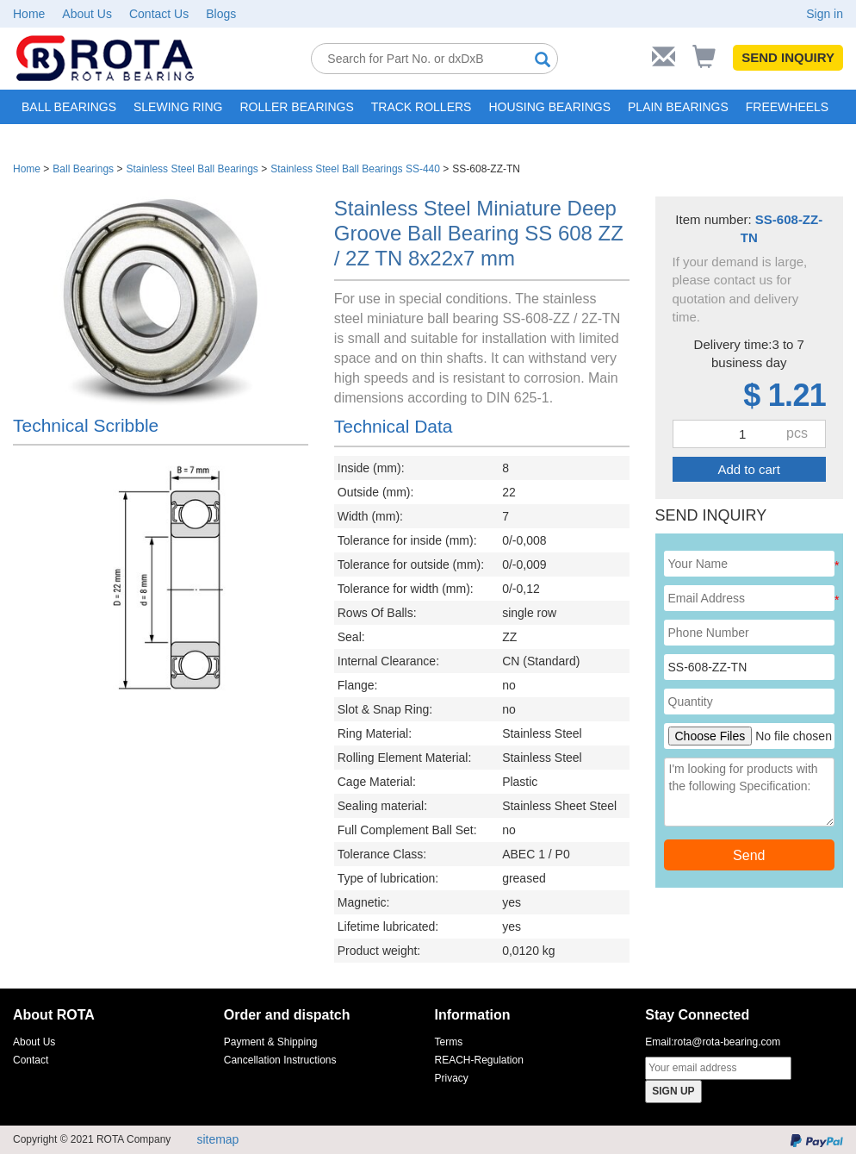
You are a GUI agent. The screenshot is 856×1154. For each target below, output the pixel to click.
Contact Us (159, 14)
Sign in (824, 14)
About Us (87, 14)
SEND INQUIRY (787, 57)
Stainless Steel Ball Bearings (191, 169)
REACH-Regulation (479, 1060)
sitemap (217, 1139)
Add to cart (748, 469)
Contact (30, 1060)
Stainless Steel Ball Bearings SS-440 (355, 169)
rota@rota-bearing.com (727, 1042)
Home (29, 14)
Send (749, 855)
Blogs (221, 14)
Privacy (451, 1078)
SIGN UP (673, 1091)
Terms (449, 1042)
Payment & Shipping (271, 1042)
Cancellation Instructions (280, 1060)
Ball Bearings (83, 169)
